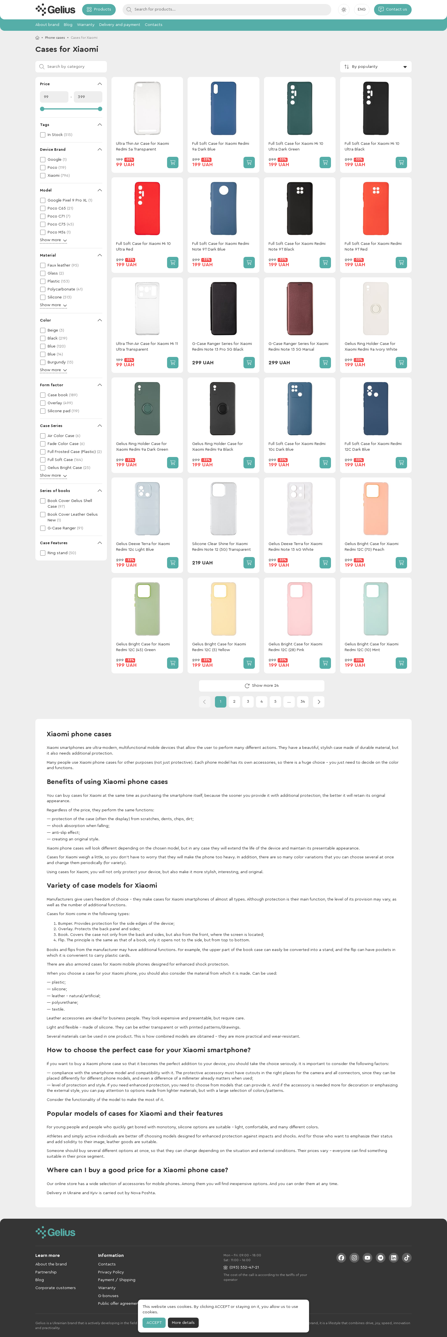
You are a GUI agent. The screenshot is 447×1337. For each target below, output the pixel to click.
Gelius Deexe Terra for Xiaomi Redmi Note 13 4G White (295, 547)
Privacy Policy (111, 1272)
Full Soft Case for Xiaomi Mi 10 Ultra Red (143, 246)
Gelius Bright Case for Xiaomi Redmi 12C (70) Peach (372, 547)
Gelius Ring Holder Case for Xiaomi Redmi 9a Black (217, 447)
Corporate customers (55, 1288)
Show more (53, 240)
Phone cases (55, 37)
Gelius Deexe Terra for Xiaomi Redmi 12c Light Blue (143, 547)
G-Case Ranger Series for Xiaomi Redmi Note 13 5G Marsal (298, 346)
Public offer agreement (119, 1304)
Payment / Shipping (116, 1280)
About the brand (51, 1264)
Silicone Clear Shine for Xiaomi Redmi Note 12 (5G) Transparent (221, 547)
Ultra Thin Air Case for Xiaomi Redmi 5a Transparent (142, 146)
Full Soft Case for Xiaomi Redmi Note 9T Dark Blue (220, 246)
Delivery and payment (119, 25)
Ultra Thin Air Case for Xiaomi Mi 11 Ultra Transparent (147, 346)
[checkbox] (71, 135)
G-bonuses (108, 1296)
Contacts (153, 25)
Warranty (86, 25)
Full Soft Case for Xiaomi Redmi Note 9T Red (373, 246)
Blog (68, 25)
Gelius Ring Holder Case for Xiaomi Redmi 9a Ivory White (371, 346)
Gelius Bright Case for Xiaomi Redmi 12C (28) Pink (295, 647)
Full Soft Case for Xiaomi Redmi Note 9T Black (297, 246)
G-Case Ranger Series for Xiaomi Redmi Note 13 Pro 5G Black (222, 346)
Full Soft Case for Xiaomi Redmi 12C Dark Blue (373, 447)
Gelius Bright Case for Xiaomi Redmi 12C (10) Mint (372, 647)
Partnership (46, 1272)
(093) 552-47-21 (241, 1267)
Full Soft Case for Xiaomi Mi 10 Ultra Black (372, 146)
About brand (47, 25)
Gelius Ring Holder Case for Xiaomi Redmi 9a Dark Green (142, 447)
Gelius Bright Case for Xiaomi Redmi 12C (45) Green (143, 647)
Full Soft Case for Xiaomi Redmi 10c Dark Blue (297, 447)
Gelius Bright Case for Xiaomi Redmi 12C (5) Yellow (219, 647)
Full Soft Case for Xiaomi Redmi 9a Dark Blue (220, 146)
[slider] (71, 109)
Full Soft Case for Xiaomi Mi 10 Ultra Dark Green (296, 146)
